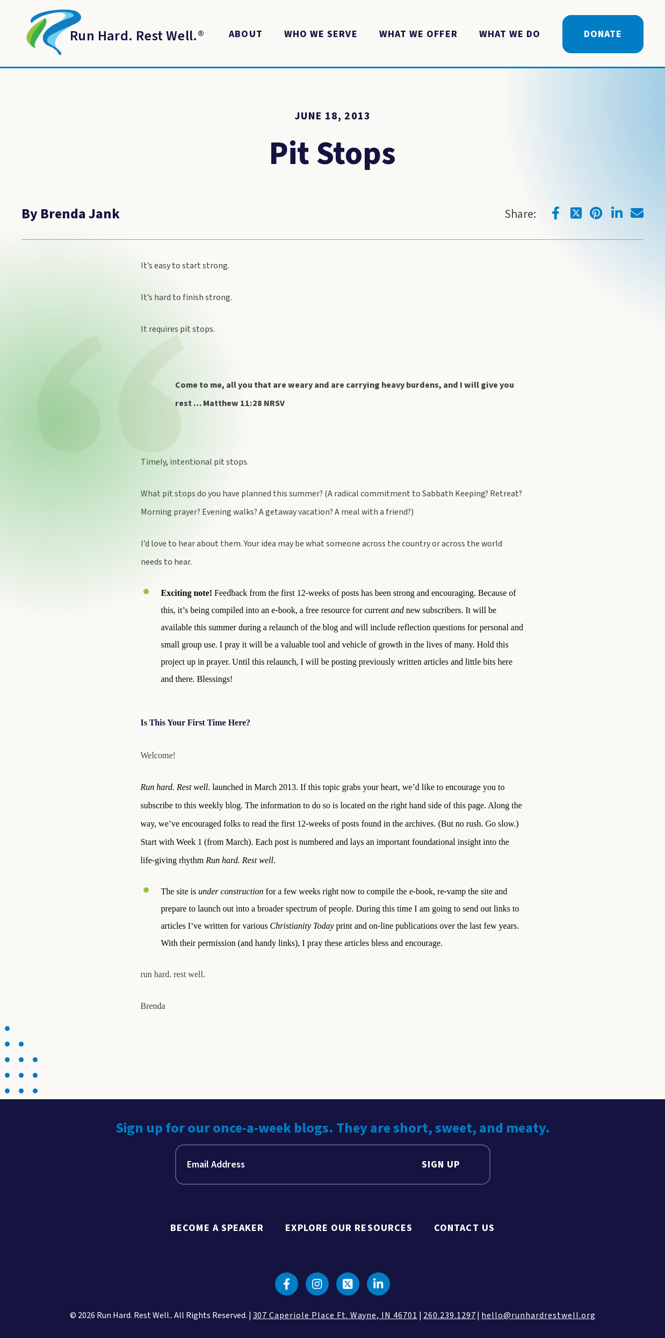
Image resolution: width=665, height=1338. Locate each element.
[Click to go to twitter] (575, 213)
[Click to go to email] (637, 213)
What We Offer (418, 34)
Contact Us (464, 1228)
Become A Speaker (217, 1228)
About (245, 34)
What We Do (510, 34)
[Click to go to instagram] (317, 1284)
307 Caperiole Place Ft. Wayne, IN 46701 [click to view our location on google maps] (335, 1315)
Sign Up (441, 1164)
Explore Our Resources (349, 1228)
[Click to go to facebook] (555, 213)
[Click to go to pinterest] (596, 213)
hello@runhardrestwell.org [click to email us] (538, 1315)
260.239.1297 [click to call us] (449, 1315)
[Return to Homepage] (112, 34)
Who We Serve (321, 34)
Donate (603, 34)
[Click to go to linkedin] (616, 213)
